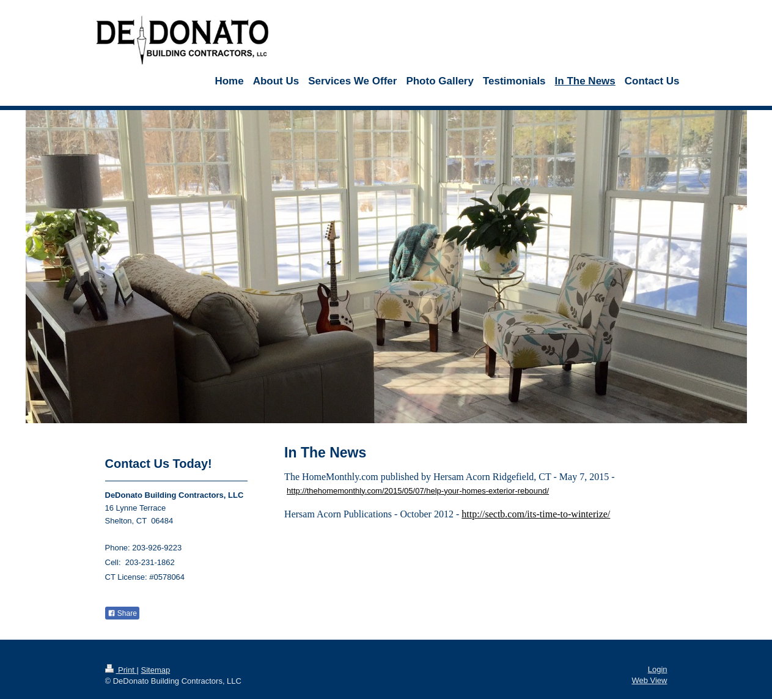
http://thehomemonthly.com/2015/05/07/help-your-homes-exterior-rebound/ (418, 490)
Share (122, 613)
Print (121, 670)
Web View (649, 680)
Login (657, 669)
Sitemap (155, 670)
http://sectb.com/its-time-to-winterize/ (535, 514)
